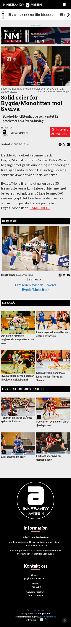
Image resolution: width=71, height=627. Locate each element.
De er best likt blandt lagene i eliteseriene (31, 15)
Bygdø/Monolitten (35, 290)
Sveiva (51, 285)
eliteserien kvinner (29, 285)
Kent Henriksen (35, 595)
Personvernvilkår (35, 610)
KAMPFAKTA (40, 208)
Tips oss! (62, 134)
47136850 (62, 129)
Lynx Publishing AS (47, 616)
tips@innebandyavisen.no (35, 578)
